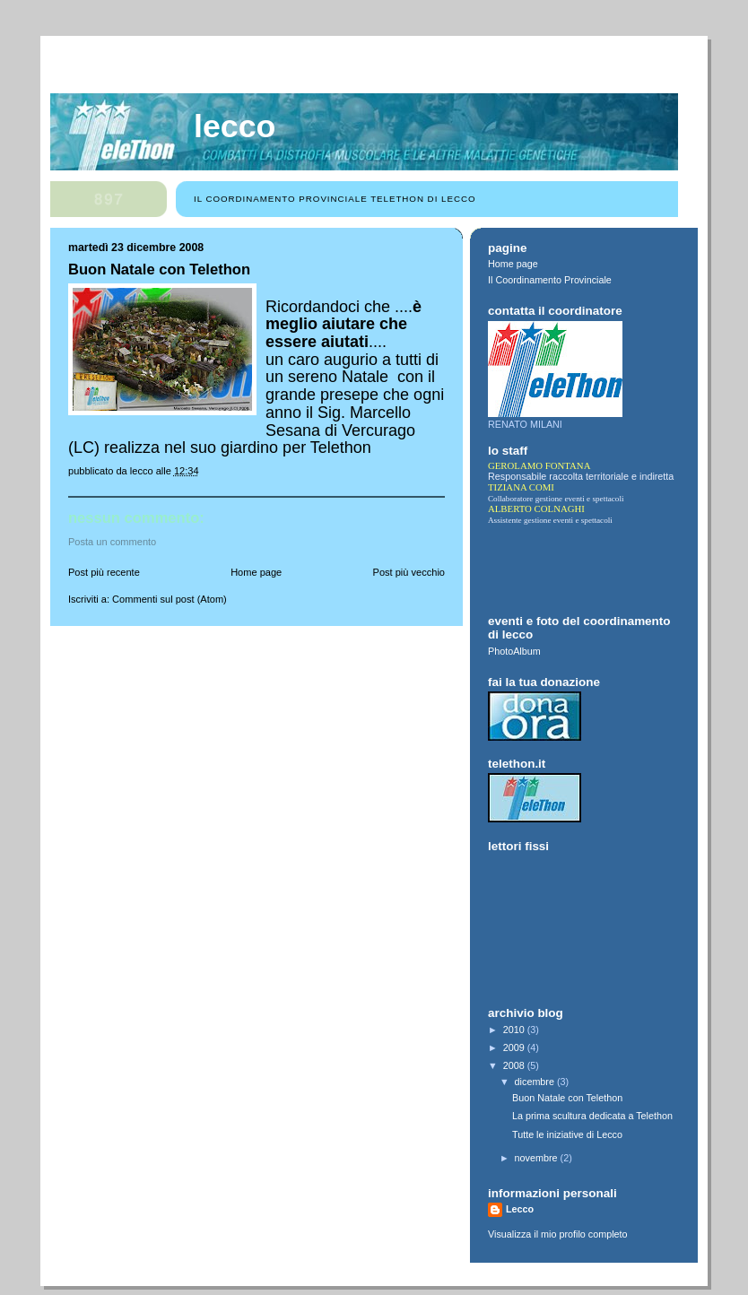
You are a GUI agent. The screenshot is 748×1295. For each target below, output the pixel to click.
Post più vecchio (409, 572)
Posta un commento (112, 541)
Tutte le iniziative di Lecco (567, 1134)
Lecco (234, 126)
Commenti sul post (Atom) (169, 599)
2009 (515, 1047)
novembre (538, 1157)
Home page (256, 572)
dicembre (536, 1081)
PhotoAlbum (514, 651)
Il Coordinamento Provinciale (550, 279)
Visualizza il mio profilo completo (558, 1234)
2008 (515, 1065)
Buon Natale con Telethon (567, 1097)
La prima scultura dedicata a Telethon (592, 1115)
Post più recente (104, 572)
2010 (515, 1029)
